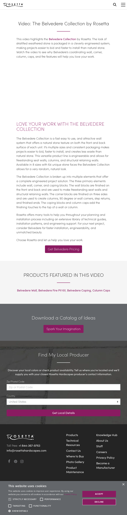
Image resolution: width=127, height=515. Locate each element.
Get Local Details (63, 413)
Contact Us (73, 450)
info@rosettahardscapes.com (26, 450)
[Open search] (114, 4)
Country (11, 395)
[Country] (63, 402)
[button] (43, 511)
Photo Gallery (75, 462)
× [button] (123, 484)
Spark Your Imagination (63, 328)
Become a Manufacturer (105, 465)
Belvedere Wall (27, 290)
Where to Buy (75, 456)
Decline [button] (99, 501)
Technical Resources (73, 442)
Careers (101, 452)
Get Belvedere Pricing (63, 249)
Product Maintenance (75, 469)
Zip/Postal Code (15, 381)
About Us (102, 440)
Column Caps (101, 290)
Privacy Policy (105, 457)
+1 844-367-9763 (29, 445)
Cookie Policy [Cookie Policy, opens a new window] (70, 494)
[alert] (63, 498)
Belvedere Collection (62, 39)
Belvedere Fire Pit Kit (52, 290)
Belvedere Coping (79, 290)
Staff (99, 446)
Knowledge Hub (106, 435)
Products (72, 435)
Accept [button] (99, 494)
